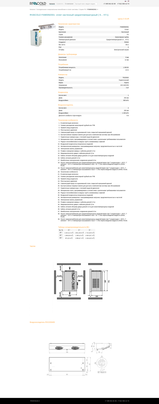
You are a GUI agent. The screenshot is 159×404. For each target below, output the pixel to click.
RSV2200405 (50, 322)
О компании (69, 4)
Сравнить (60, 4)
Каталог (52, 4)
